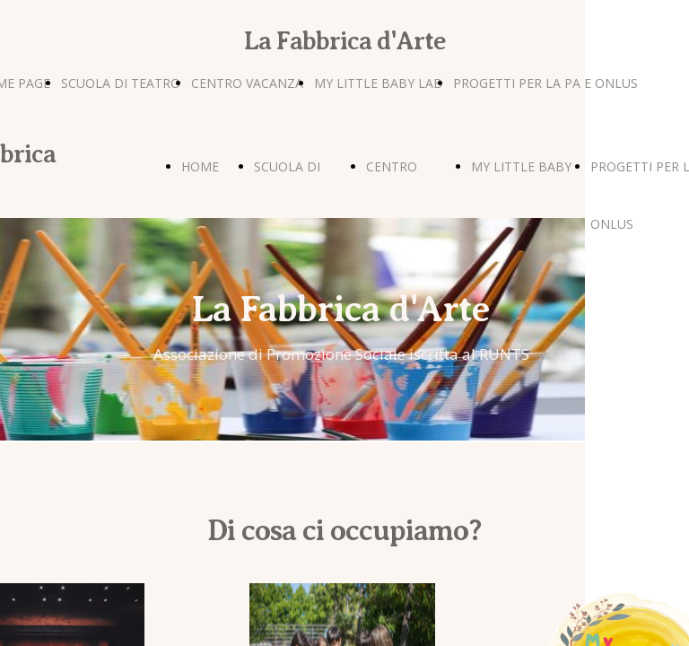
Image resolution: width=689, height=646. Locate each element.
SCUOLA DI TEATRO (120, 83)
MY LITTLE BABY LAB (378, 83)
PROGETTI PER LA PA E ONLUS (545, 83)
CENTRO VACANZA (247, 83)
